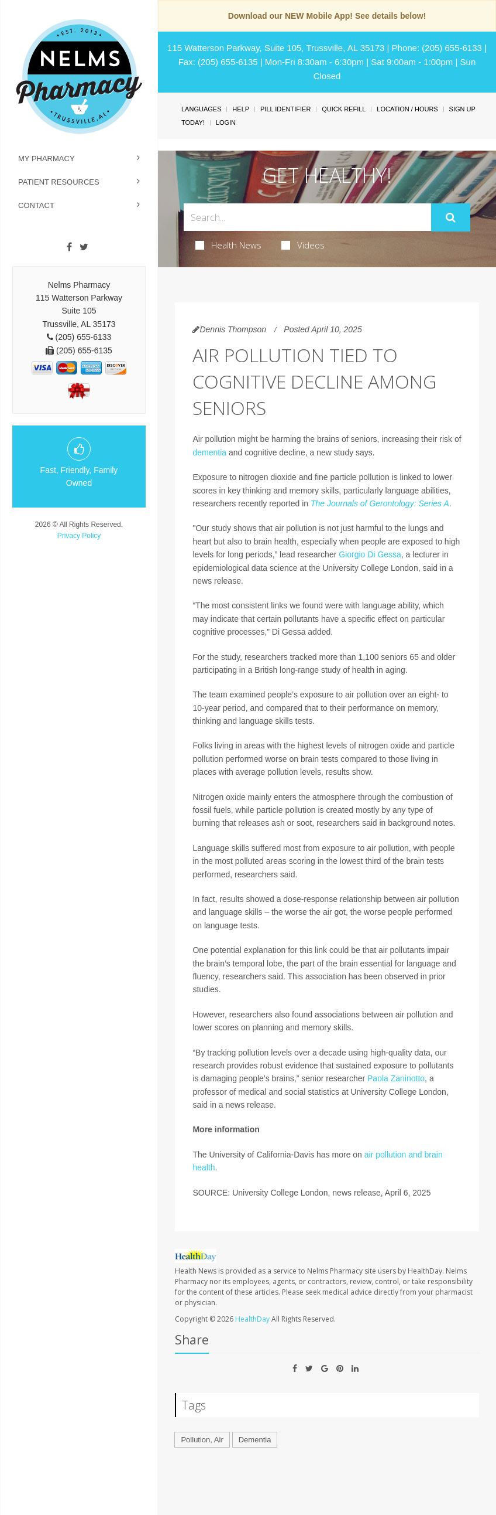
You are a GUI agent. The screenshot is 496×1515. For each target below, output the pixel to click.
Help (240, 109)
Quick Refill (344, 109)
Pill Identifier (285, 109)
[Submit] (450, 217)
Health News (228, 245)
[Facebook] (69, 247)
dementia (209, 452)
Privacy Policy (79, 536)
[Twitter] (84, 247)
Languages (201, 109)
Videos (303, 245)
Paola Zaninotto (396, 1078)
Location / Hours (407, 109)
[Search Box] (307, 217)
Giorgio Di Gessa (370, 554)
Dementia (255, 1439)
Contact (36, 205)
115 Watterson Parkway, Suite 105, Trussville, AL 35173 (275, 48)
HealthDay (252, 1319)
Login (226, 122)
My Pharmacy (46, 158)
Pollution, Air (202, 1439)
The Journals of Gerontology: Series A (380, 503)
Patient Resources (58, 182)
